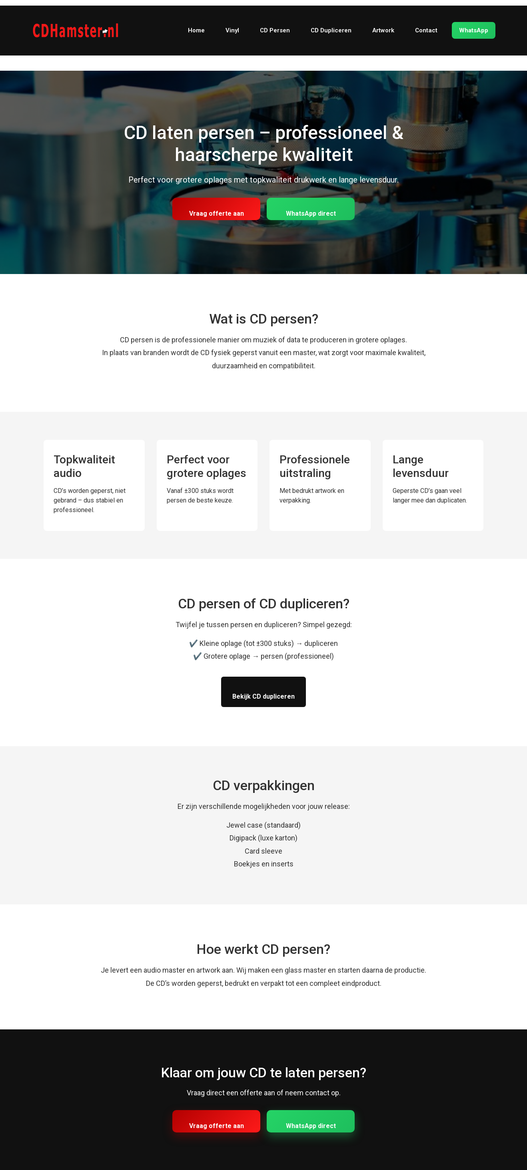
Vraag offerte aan (216, 213)
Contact (426, 30)
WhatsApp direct (311, 213)
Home (196, 30)
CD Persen (275, 30)
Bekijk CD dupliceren (263, 696)
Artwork (383, 30)
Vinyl (232, 30)
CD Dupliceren (331, 30)
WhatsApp (473, 30)
